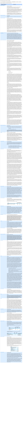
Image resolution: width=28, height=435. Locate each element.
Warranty (1, 298)
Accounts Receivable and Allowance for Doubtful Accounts (3, 214)
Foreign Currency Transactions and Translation (3, 132)
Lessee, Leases (1, 240)
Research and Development (2, 312)
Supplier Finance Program (2, 336)
